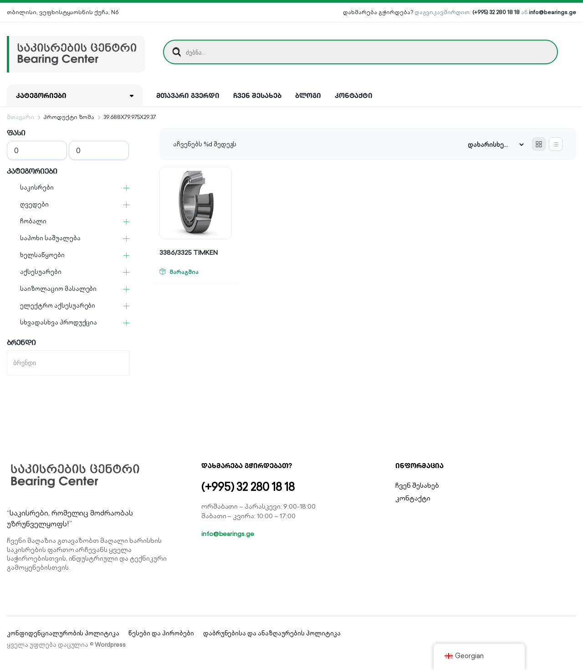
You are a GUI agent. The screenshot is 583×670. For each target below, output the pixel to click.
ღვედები (34, 204)
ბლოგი (308, 95)
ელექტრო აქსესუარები (57, 305)
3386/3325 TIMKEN (188, 252)
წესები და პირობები (161, 633)
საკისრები (37, 187)
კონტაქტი (354, 95)
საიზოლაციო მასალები (58, 288)
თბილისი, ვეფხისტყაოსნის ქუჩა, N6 (62, 12)
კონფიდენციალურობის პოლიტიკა (63, 633)
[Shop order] (495, 144)
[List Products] (556, 144)
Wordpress (110, 644)
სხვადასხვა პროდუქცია (58, 322)
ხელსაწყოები (42, 255)
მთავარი (20, 117)
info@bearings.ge (552, 12)
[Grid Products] (539, 144)
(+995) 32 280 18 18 (495, 12)
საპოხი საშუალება (50, 238)
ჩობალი (33, 221)
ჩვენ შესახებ (257, 95)
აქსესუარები (40, 272)
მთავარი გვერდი (188, 95)
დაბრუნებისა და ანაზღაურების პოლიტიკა (272, 633)
